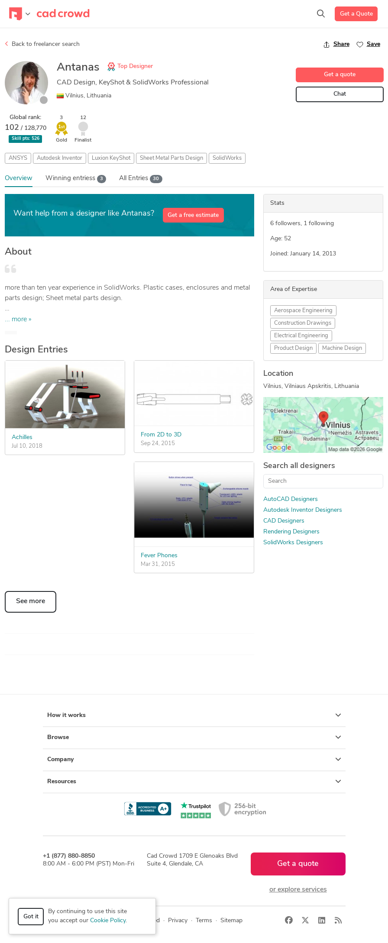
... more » (18, 319)
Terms (204, 920)
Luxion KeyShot (111, 158)
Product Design (293, 348)
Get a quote (340, 74)
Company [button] (194, 759)
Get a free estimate (193, 215)
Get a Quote (356, 14)
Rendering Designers (291, 532)
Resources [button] (194, 781)
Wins (76, 179)
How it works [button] (194, 715)
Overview (18, 178)
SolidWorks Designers (293, 542)
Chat (339, 94)
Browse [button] (194, 737)
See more (30, 601)
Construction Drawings (302, 323)
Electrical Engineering (301, 336)
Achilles (22, 437)
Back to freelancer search (42, 44)
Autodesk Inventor (59, 158)
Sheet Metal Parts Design (171, 158)
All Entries (140, 179)
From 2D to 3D (161, 435)
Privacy (178, 920)
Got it (31, 917)
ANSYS (18, 158)
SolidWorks (227, 158)
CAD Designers (283, 521)
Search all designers (299, 466)
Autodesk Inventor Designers (302, 510)
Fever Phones (159, 555)
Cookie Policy (108, 920)
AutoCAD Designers (290, 499)
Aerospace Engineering (303, 310)
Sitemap (231, 920)
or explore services (298, 889)
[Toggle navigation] (20, 13)
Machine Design (342, 348)
